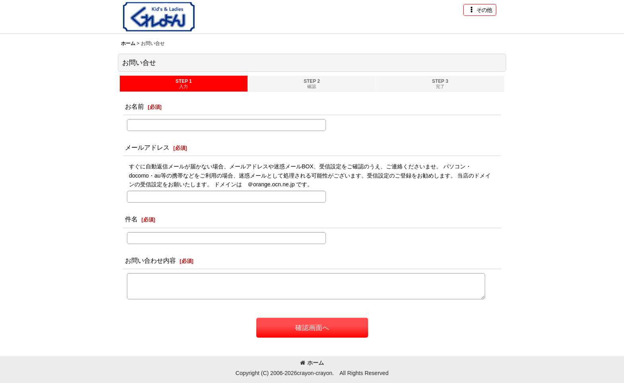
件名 (131, 219)
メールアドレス (147, 147)
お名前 (134, 106)
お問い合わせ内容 (150, 260)
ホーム (312, 363)
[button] (479, 10)
